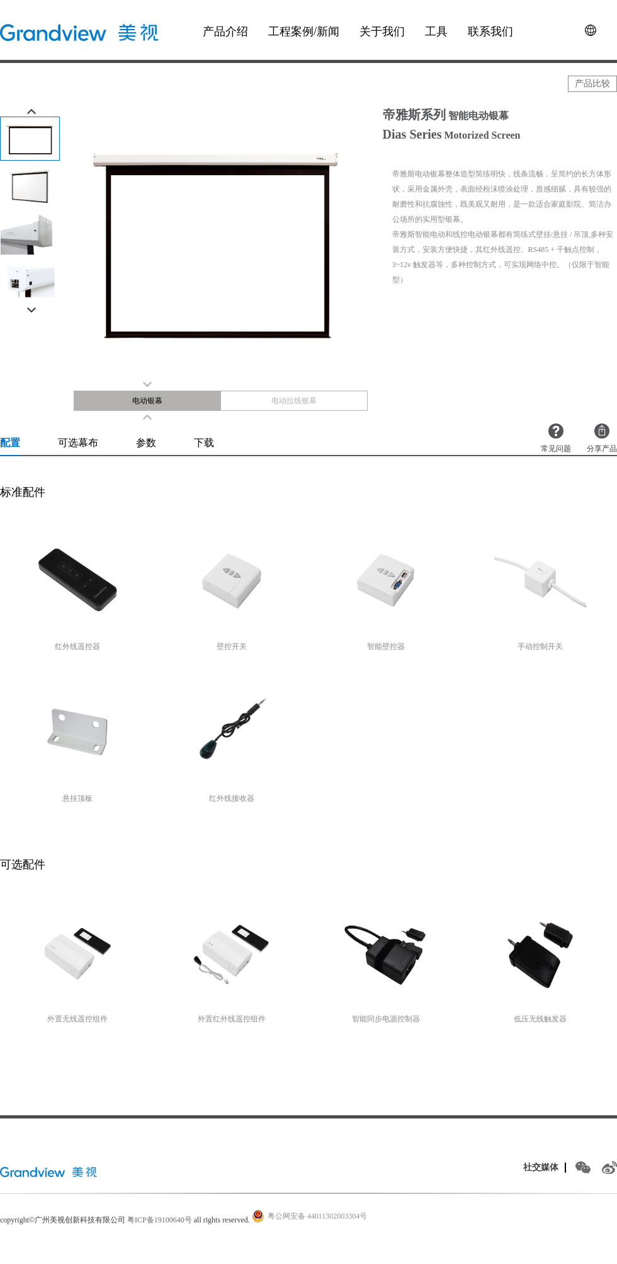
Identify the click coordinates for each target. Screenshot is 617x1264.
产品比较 (592, 83)
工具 (436, 31)
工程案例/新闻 (303, 31)
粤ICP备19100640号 (159, 1219)
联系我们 (490, 31)
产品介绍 (225, 31)
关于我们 (382, 31)
